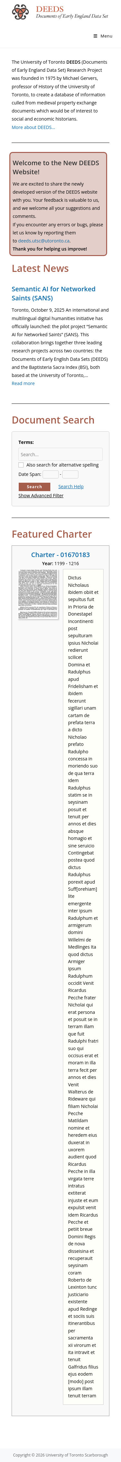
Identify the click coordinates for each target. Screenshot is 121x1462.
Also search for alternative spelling (62, 465)
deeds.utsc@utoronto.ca (43, 241)
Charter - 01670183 (60, 554)
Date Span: (29, 474)
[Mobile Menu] (103, 36)
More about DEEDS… (33, 127)
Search (34, 486)
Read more (23, 383)
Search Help (71, 486)
